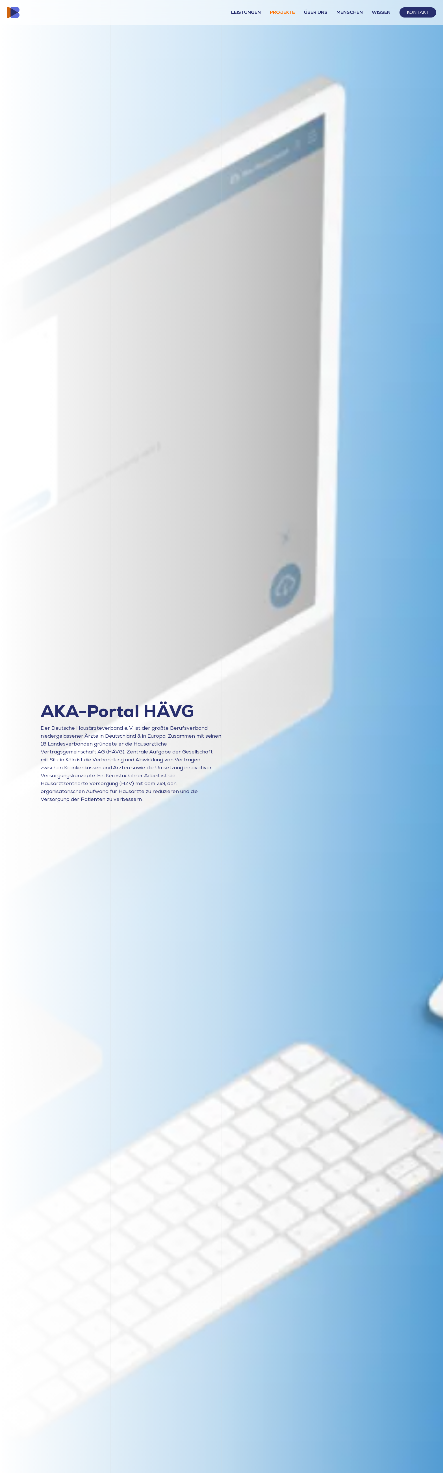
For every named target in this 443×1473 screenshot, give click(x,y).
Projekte (282, 12)
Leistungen (246, 12)
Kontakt (418, 12)
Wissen (381, 12)
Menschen (349, 12)
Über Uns (315, 12)
